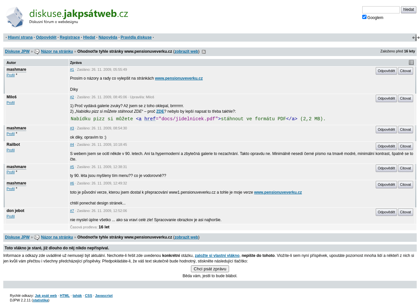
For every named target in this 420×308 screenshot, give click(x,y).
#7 (72, 211)
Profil (11, 75)
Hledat (89, 37)
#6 (72, 183)
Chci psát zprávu (210, 268)
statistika (40, 300)
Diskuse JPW (17, 51)
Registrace (70, 37)
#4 (72, 144)
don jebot (15, 210)
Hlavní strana (20, 37)
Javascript (104, 296)
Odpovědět (46, 37)
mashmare (16, 69)
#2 (72, 97)
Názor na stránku (57, 51)
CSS (88, 296)
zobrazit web (186, 51)
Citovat (405, 71)
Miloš (12, 97)
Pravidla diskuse (136, 37)
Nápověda (107, 37)
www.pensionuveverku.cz (179, 78)
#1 (72, 69)
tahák (77, 296)
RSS (204, 52)
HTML (65, 296)
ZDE (160, 111)
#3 (72, 128)
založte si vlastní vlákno (217, 255)
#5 (72, 167)
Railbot (13, 144)
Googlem (373, 17)
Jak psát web (46, 296)
